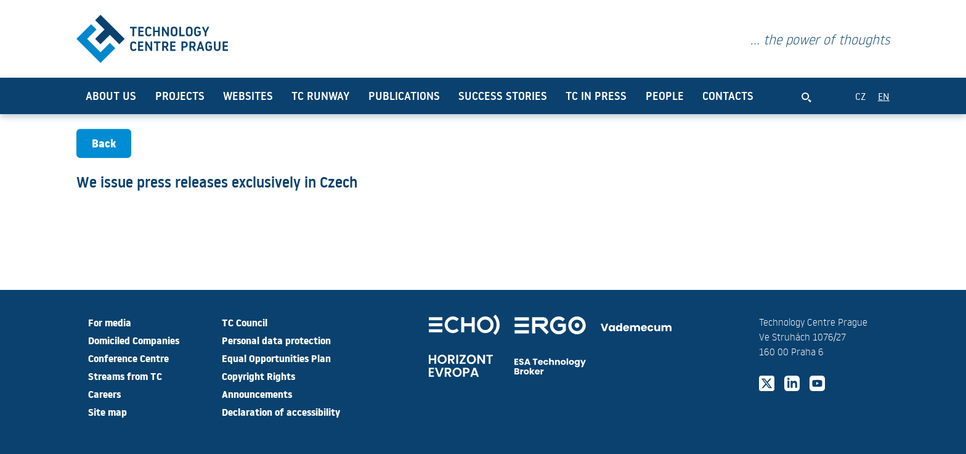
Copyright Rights (258, 375)
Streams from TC (125, 375)
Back (104, 154)
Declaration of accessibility (281, 411)
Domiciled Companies (133, 340)
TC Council (244, 322)
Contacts (727, 107)
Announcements (257, 393)
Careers (104, 393)
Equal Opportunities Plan (276, 358)
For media (109, 322)
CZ (860, 106)
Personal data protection (276, 340)
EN (884, 106)
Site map (107, 411)
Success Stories (502, 107)
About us (111, 107)
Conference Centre (128, 358)
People (665, 107)
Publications (404, 107)
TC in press (596, 107)
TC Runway (320, 107)
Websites (248, 107)
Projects (180, 107)
